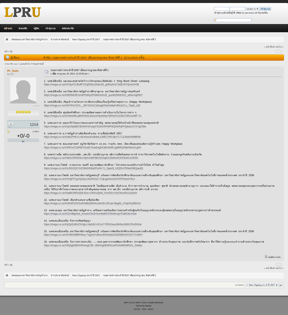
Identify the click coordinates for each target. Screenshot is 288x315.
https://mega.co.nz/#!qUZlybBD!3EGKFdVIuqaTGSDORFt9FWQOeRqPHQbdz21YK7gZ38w (95, 126)
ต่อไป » (279, 47)
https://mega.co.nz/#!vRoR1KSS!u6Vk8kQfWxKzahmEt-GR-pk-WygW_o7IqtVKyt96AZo (92, 203)
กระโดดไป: (239, 285)
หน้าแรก (8, 28)
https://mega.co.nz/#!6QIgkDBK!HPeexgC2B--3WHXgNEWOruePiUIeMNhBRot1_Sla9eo (93, 245)
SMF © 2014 (141, 302)
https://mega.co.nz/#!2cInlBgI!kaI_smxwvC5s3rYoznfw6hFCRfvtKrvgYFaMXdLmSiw (90, 213)
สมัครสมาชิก (68, 28)
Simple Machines (155, 302)
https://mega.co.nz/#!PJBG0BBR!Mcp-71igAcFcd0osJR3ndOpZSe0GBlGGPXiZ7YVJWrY (93, 234)
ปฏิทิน (36, 28)
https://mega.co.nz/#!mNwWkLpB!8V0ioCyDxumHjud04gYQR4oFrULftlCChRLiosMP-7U (93, 115)
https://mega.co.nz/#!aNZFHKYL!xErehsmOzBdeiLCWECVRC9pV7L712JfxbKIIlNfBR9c (92, 136)
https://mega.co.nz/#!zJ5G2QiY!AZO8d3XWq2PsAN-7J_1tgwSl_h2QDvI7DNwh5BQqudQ (93, 168)
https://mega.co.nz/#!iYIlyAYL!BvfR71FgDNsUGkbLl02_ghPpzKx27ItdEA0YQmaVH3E (91, 84)
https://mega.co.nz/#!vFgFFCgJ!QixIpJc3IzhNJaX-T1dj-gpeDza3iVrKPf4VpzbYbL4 (89, 179)
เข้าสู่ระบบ (50, 28)
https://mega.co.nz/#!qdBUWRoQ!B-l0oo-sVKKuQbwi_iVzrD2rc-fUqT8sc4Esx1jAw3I (90, 193)
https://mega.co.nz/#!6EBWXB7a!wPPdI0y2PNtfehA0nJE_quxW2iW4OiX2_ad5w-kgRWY (93, 95)
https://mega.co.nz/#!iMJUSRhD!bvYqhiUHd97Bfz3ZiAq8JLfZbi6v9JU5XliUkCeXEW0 (91, 157)
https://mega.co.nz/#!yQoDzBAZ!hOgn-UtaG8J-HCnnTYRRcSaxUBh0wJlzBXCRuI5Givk (93, 224)
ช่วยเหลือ (22, 28)
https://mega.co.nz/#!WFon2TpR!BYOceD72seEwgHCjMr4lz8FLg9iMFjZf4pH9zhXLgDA (92, 147)
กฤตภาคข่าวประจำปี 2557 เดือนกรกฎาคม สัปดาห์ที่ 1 (79, 70)
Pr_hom (12, 70)
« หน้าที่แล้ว (270, 47)
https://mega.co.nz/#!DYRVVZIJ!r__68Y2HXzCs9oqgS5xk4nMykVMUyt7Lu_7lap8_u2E (92, 105)
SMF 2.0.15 (129, 302)
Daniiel (148, 306)
